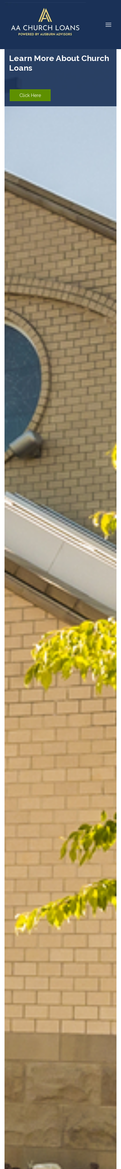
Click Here (30, 95)
